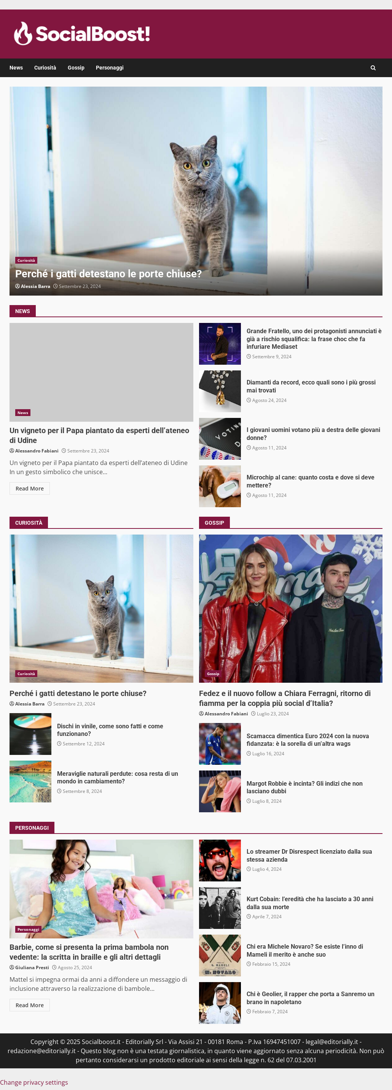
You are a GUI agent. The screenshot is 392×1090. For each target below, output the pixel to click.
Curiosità (45, 68)
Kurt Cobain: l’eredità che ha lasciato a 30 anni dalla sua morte (220, 908)
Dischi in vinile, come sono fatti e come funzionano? (30, 734)
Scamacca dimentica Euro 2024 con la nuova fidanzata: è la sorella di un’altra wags (220, 744)
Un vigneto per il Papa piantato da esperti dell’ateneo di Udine (101, 372)
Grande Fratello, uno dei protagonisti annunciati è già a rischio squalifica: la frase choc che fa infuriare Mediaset (220, 344)
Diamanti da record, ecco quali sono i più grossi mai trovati (220, 391)
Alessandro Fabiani (37, 451)
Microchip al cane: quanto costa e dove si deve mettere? (220, 486)
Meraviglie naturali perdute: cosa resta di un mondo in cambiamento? (30, 781)
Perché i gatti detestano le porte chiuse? (196, 191)
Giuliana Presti (32, 967)
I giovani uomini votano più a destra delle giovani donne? (220, 439)
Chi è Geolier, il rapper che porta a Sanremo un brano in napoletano (220, 1003)
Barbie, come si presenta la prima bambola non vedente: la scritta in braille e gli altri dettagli (101, 889)
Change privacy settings (34, 1082)
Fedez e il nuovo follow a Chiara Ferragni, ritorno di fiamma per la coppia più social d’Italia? (291, 609)
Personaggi (110, 68)
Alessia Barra (35, 286)
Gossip (76, 68)
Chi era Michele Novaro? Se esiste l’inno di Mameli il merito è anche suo (220, 955)
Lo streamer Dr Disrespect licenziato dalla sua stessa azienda (220, 860)
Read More (30, 488)
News (16, 68)
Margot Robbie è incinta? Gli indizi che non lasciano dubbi (220, 791)
